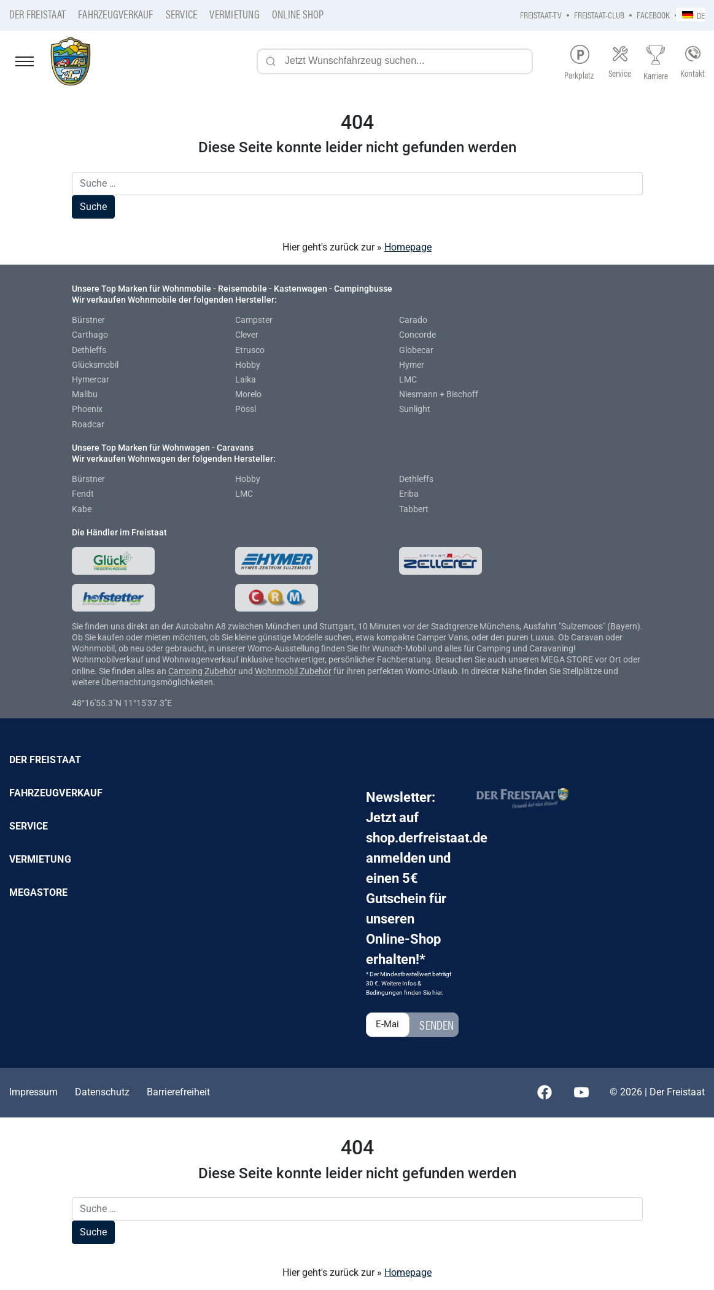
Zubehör (220, 671)
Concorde (417, 335)
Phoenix (87, 409)
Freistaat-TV (541, 14)
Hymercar (90, 379)
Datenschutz (102, 1092)
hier (436, 992)
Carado (413, 320)
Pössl (245, 409)
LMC (408, 379)
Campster (254, 320)
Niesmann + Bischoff (438, 394)
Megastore (38, 892)
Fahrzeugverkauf (115, 13)
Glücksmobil (95, 365)
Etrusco (250, 350)
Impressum (33, 1092)
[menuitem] (690, 14)
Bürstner (88, 320)
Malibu (85, 394)
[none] (690, 14)
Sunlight (414, 409)
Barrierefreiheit (178, 1092)
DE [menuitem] (701, 15)
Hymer (411, 365)
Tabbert (414, 509)
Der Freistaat (37, 13)
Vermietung (234, 13)
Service (182, 13)
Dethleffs (89, 350)
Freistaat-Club (599, 14)
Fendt (83, 494)
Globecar (416, 350)
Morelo (248, 394)
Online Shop (298, 13)
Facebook (653, 14)
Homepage (408, 247)
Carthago (90, 335)
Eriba (409, 494)
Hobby (247, 365)
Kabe (81, 509)
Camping (186, 671)
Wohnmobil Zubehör (293, 671)
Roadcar (88, 424)
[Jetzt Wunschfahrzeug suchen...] (395, 61)
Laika (245, 379)
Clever (246, 335)
